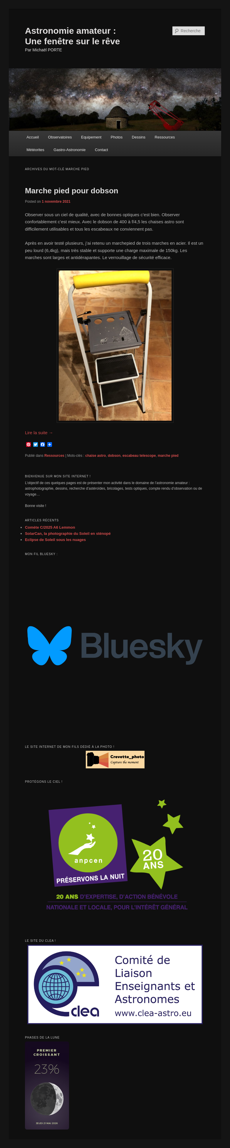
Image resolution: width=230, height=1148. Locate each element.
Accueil (32, 137)
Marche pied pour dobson (71, 190)
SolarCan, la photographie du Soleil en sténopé (68, 533)
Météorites (35, 150)
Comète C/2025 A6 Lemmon (50, 527)
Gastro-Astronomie (69, 150)
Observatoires (60, 137)
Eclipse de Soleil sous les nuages (55, 539)
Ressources (165, 137)
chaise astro (95, 456)
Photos (116, 137)
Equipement (91, 137)
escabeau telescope (139, 456)
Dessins (138, 137)
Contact (101, 150)
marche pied (168, 456)
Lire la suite (39, 432)
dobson (114, 456)
